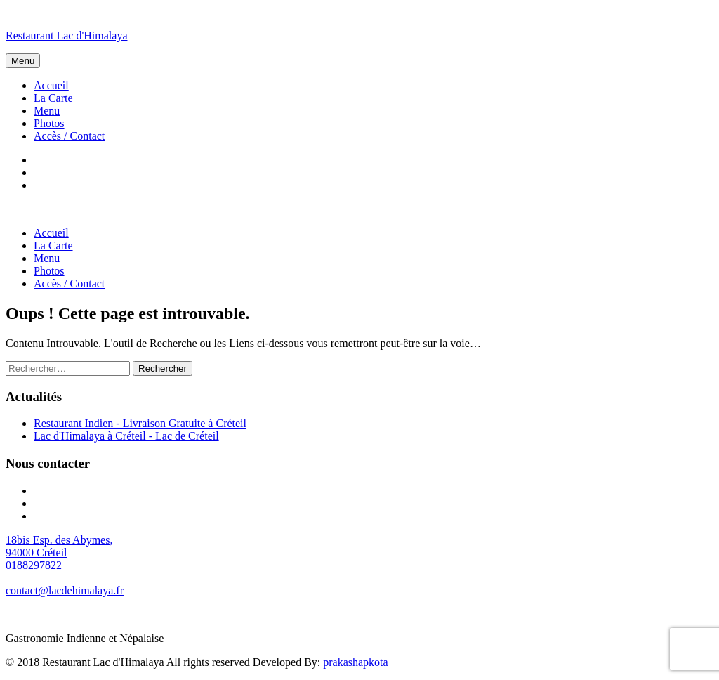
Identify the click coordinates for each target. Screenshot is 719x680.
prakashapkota (355, 662)
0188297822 (34, 565)
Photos (49, 123)
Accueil (51, 85)
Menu (22, 60)
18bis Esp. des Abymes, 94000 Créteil (59, 546)
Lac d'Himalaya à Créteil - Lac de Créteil (126, 436)
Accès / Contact (69, 136)
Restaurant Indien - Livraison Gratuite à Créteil (140, 423)
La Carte (53, 98)
